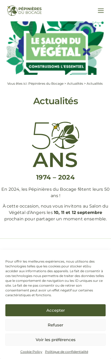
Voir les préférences (56, 339)
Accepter (55, 310)
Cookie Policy (31, 352)
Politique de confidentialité (66, 352)
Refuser (55, 324)
